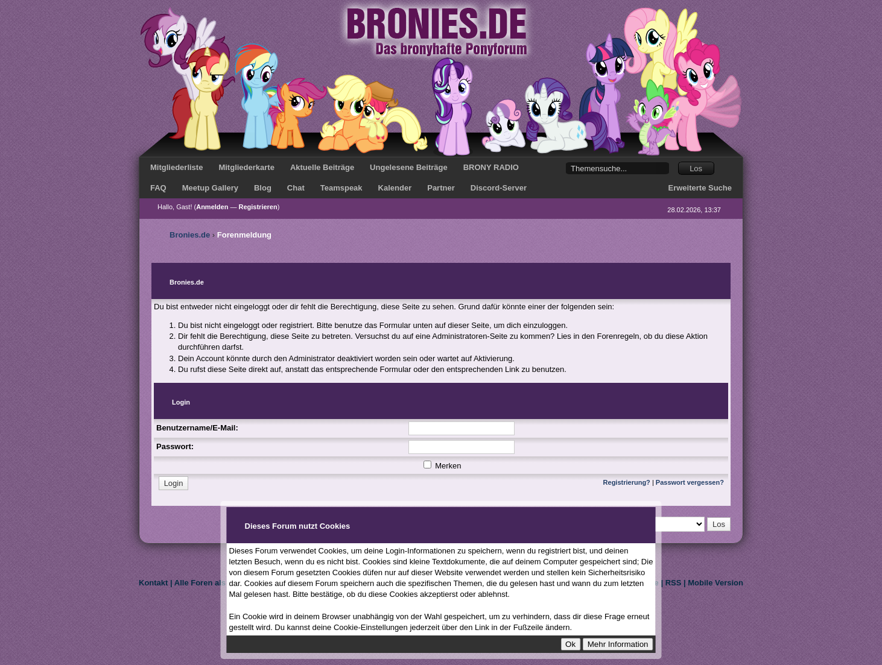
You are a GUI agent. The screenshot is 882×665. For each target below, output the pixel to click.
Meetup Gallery (210, 187)
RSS (673, 582)
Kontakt (153, 582)
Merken (443, 465)
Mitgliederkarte (246, 167)
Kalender (395, 187)
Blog (262, 187)
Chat (296, 187)
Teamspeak (341, 187)
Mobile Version (715, 582)
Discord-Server (499, 187)
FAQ (158, 187)
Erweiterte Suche (700, 187)
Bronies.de (190, 234)
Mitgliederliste (176, 167)
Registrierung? (626, 482)
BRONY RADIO (491, 167)
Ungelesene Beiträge (409, 167)
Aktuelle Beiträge (322, 167)
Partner (441, 187)
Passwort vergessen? (690, 482)
